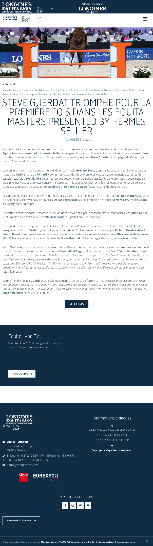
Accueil (7, 90)
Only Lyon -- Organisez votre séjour (111, 450)
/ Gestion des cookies (124, 541)
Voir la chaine (22, 374)
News (16, 90)
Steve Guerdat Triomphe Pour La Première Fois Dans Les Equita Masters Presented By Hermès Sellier (79, 90)
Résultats (76, 304)
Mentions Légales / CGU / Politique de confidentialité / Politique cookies (77, 541)
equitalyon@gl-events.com (22, 465)
